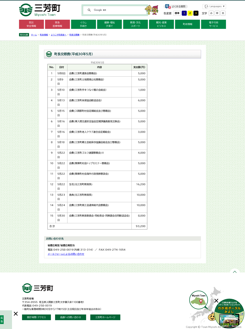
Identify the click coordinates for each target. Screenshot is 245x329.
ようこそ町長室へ (58, 35)
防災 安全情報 (31, 24)
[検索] (114, 10)
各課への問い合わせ (70, 317)
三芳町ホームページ (105, 317)
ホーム (34, 35)
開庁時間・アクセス (36, 317)
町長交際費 (74, 35)
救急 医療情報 (57, 24)
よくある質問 (178, 6)
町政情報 (187, 24)
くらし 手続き (83, 24)
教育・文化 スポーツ (135, 24)
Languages (215, 6)
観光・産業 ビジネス (161, 24)
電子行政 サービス (213, 24)
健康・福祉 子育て (109, 24)
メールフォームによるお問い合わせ (66, 254)
